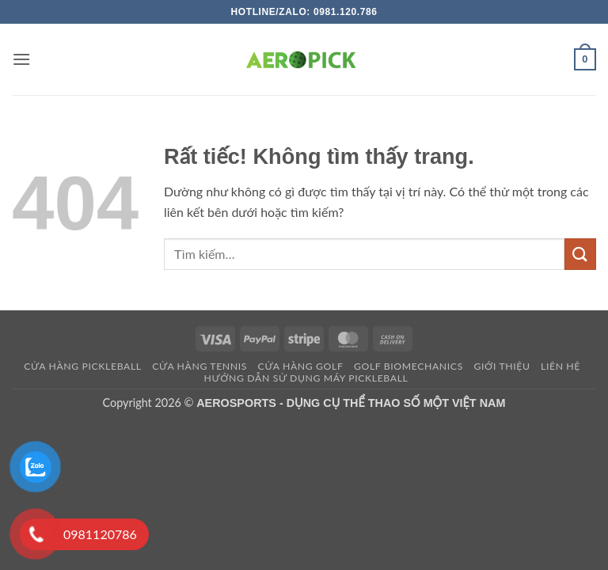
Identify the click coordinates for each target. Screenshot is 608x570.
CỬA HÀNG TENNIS (199, 366)
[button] (21, 59)
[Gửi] (580, 253)
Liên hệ (560, 366)
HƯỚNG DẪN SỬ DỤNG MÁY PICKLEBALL (305, 378)
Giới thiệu (501, 366)
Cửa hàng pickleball (83, 366)
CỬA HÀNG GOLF (301, 366)
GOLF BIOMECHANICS (408, 366)
